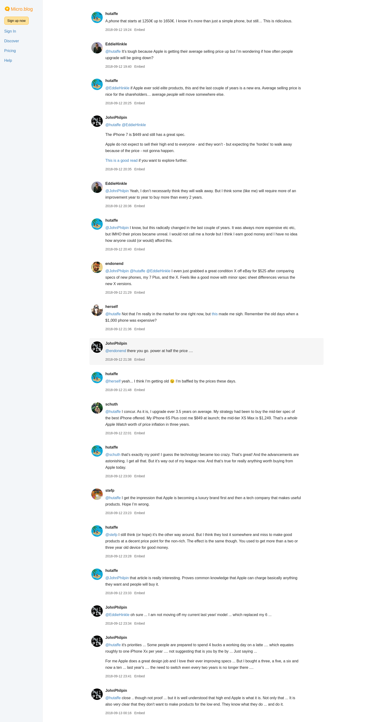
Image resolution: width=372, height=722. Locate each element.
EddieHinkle (117, 44)
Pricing (10, 51)
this (216, 314)
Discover (11, 41)
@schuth (113, 455)
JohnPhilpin (117, 117)
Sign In (10, 31)
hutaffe (112, 14)
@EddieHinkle (118, 88)
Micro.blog (22, 9)
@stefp (112, 535)
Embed (140, 30)
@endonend (116, 351)
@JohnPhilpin (118, 191)
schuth (112, 404)
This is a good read (122, 160)
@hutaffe (113, 51)
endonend (115, 264)
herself (112, 307)
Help (8, 60)
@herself (113, 381)
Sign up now (16, 21)
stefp (110, 490)
